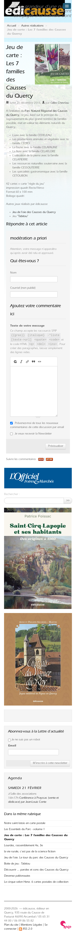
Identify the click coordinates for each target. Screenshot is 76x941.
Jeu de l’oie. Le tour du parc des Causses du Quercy (36, 858)
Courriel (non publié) (22, 288)
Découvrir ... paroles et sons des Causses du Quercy (36, 870)
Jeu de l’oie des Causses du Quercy (34, 212)
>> (68, 500)
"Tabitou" (22, 216)
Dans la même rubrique (22, 814)
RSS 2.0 (25, 929)
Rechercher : (12, 494)
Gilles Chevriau (59, 103)
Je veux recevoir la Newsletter (33, 434)
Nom (13, 273)
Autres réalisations (32, 26)
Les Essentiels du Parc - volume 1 (24, 829)
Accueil (11, 26)
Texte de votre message (27, 326)
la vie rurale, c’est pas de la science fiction (29, 852)
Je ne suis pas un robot (24, 740)
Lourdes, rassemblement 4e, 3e (23, 845)
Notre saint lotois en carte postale (24, 823)
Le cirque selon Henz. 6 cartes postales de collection (36, 882)
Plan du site (11, 925)
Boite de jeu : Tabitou (17, 864)
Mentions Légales (31, 925)
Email (12, 746)
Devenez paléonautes (17, 876)
